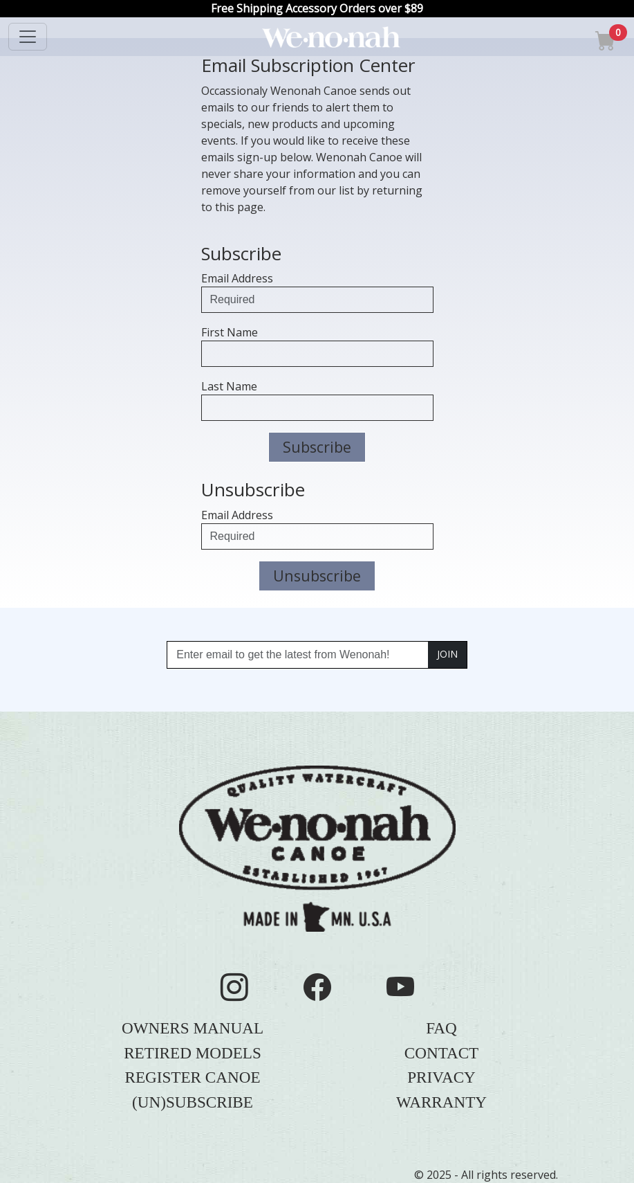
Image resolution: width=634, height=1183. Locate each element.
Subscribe (317, 447)
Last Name (229, 386)
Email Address (237, 278)
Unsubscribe (317, 576)
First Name (229, 332)
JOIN (447, 653)
